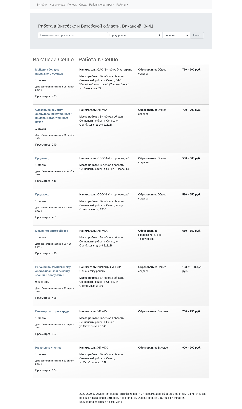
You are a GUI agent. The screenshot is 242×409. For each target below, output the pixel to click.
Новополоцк (57, 4)
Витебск (42, 4)
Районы (121, 4)
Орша (83, 4)
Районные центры (100, 4)
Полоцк (72, 4)
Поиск (197, 35)
